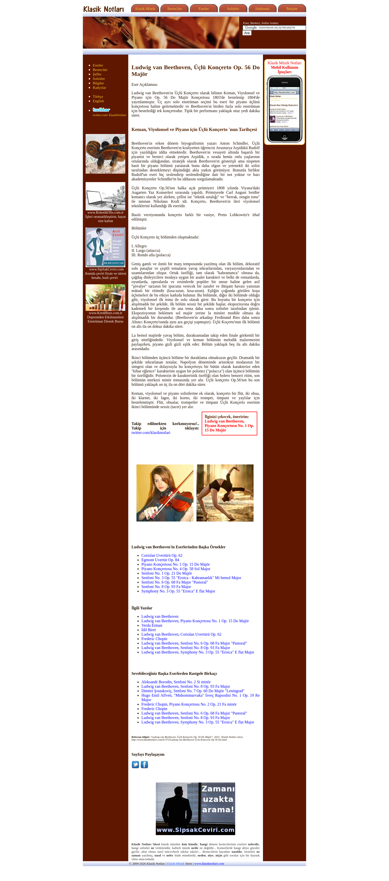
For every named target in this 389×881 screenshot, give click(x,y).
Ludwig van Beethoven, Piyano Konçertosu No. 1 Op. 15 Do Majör (229, 425)
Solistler (232, 9)
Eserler (203, 9)
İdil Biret (148, 630)
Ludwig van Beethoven (159, 616)
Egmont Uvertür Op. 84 (160, 560)
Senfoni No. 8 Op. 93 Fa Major (166, 587)
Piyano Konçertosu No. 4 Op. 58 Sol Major (175, 569)
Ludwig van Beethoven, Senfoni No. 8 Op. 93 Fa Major (185, 648)
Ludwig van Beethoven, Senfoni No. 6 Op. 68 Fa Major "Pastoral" (194, 643)
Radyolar (99, 88)
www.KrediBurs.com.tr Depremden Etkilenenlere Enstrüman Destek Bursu (105, 315)
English (98, 101)
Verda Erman (151, 625)
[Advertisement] (165, 529)
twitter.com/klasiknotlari (150, 432)
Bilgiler (98, 83)
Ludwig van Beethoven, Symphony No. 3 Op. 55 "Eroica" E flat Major (197, 652)
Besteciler (173, 9)
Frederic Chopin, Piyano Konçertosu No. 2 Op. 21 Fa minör (189, 704)
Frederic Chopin (154, 639)
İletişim (291, 9)
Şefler (97, 74)
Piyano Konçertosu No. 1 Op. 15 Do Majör (175, 564)
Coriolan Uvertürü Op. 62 (161, 555)
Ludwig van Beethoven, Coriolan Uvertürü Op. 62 (181, 634)
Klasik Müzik (144, 9)
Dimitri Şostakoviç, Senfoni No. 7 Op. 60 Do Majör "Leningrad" (193, 691)
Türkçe (98, 96)
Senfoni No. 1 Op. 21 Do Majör (166, 573)
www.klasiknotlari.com (209, 863)
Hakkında (262, 9)
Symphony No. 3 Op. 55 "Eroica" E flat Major (178, 591)
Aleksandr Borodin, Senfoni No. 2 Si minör (176, 682)
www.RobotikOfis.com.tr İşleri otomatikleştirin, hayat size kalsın (105, 215)
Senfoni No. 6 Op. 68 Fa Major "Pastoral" (174, 582)
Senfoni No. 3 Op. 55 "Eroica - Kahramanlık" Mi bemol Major (191, 578)
